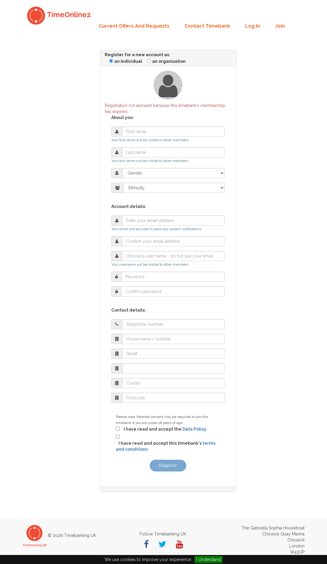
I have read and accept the (163, 429)
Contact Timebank (207, 26)
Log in (252, 26)
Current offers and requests (134, 26)
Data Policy (194, 429)
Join (280, 26)
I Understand (208, 559)
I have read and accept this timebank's (165, 446)
